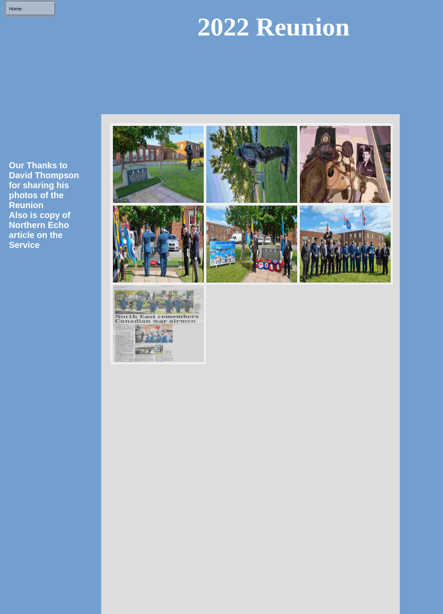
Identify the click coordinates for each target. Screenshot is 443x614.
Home (15, 8)
